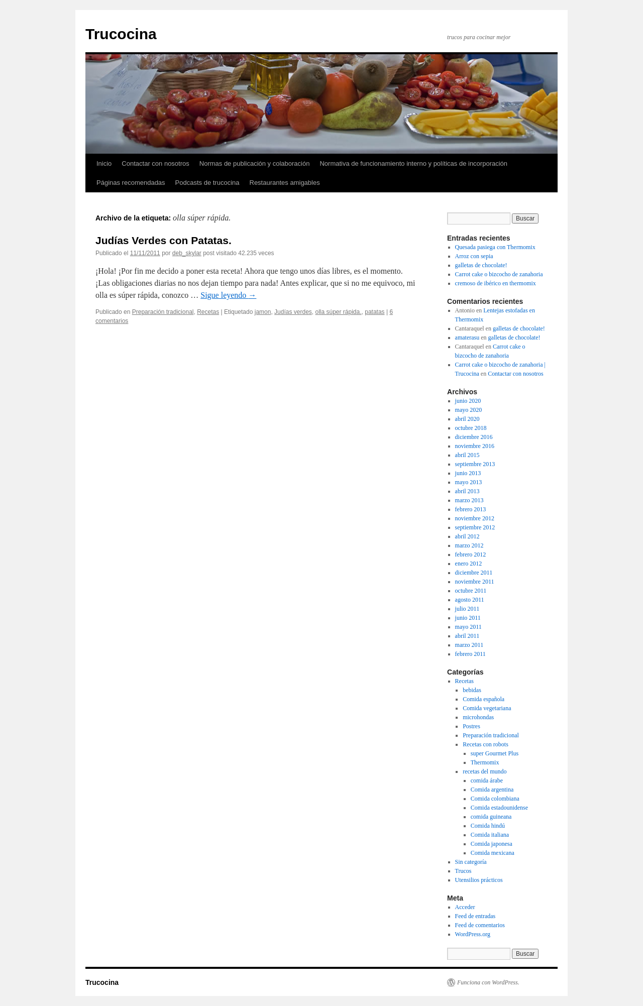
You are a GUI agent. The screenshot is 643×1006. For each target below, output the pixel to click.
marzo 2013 (469, 500)
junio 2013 (468, 473)
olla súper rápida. (338, 311)
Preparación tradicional (163, 311)
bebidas (472, 690)
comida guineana (491, 816)
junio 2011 (468, 617)
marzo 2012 (469, 545)
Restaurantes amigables (285, 182)
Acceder (465, 907)
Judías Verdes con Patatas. (163, 240)
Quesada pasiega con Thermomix (495, 247)
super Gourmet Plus (494, 753)
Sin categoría (471, 861)
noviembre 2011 (474, 581)
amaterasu (467, 337)
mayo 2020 (468, 409)
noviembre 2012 (474, 518)
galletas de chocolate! (481, 265)
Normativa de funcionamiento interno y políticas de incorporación (413, 163)
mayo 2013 (468, 482)
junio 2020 (468, 400)
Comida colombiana (495, 798)
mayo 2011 (468, 626)
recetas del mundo (484, 771)
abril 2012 (467, 536)
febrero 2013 (470, 509)
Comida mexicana (492, 852)
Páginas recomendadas (130, 182)
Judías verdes (293, 311)
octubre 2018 (471, 427)
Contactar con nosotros (155, 163)
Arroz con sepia (474, 256)
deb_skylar (186, 253)
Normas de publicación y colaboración (254, 163)
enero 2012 (468, 563)
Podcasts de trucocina (207, 182)
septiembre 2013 (475, 464)
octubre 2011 (471, 590)
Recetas (208, 311)
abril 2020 (467, 418)
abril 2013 (467, 491)
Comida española (483, 699)
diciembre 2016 (474, 436)
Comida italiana (490, 834)
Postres (471, 726)
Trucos (463, 870)
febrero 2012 (470, 554)
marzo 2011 (469, 644)
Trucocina (121, 34)
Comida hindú (488, 825)
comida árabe (487, 780)
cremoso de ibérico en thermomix (495, 283)
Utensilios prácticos (479, 879)
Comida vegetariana (487, 708)
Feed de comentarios (480, 925)
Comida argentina (492, 789)
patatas (374, 311)
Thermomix (485, 762)
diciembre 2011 (474, 572)
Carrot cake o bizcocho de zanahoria (499, 274)
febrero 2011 (470, 653)
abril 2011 (467, 635)
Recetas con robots (485, 744)
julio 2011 (467, 608)
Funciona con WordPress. (488, 982)
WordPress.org (472, 934)
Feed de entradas (475, 916)
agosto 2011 (469, 599)
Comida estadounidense (499, 807)
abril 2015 (467, 455)
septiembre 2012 (475, 527)
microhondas (478, 717)
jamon (263, 311)
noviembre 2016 (474, 446)
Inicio (104, 163)
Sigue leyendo (228, 295)
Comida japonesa (491, 843)
